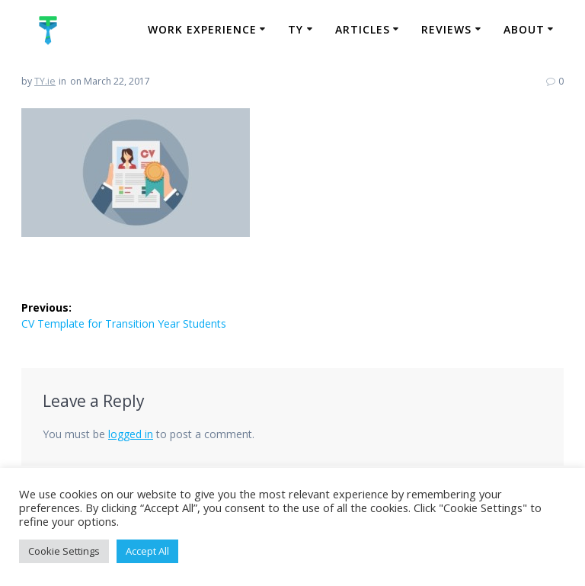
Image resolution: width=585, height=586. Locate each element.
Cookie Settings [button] (64, 551)
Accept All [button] (147, 551)
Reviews (446, 29)
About (524, 29)
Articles (362, 29)
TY (295, 29)
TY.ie (45, 81)
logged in (130, 434)
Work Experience (202, 29)
